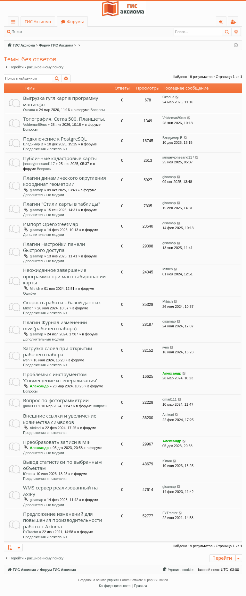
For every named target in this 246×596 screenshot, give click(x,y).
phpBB (112, 580)
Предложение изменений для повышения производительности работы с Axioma (62, 520)
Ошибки (29, 293)
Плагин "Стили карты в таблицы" (61, 204)
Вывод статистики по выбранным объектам (62, 465)
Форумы (75, 21)
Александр (39, 386)
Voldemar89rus (35, 124)
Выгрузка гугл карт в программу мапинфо (60, 101)
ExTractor (30, 532)
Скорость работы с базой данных (62, 302)
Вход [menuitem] (222, 23)
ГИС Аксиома (38, 21)
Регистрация (61, 32)
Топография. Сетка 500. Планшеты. (64, 119)
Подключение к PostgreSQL (55, 138)
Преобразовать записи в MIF (56, 442)
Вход (36, 32)
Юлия (27, 474)
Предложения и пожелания (45, 149)
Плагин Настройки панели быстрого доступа (54, 247)
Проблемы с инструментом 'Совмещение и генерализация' (60, 377)
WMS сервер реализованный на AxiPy (60, 490)
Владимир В (33, 144)
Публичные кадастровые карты (60, 158)
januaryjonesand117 (39, 164)
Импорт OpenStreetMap (50, 224)
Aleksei (35, 428)
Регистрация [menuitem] (234, 23)
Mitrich (35, 288)
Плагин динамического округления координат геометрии (64, 181)
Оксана (29, 110)
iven (26, 360)
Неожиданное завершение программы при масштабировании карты (64, 276)
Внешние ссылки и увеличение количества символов (59, 418)
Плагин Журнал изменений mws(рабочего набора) (55, 325)
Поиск (17, 32)
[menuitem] (178, 569)
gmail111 (30, 406)
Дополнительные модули (43, 195)
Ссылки (14, 23)
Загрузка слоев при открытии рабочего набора (57, 351)
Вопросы (97, 110)
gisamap (36, 190)
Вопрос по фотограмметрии (56, 400)
